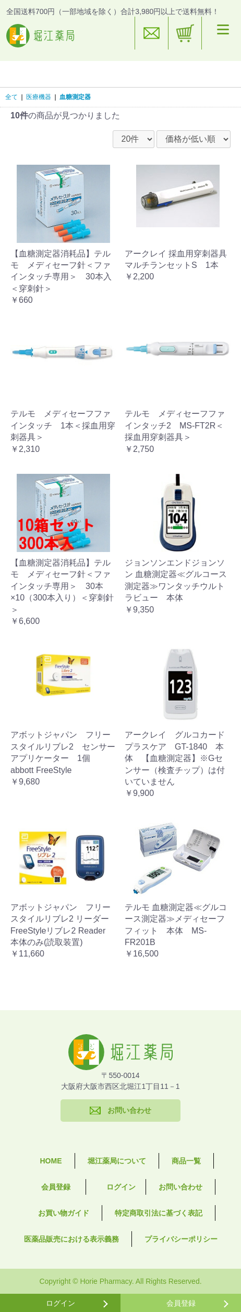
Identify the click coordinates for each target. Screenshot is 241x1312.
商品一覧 (186, 1161)
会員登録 (55, 1187)
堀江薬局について (117, 1161)
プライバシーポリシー (181, 1239)
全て (11, 97)
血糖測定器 (75, 97)
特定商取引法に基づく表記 (158, 1213)
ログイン (121, 1187)
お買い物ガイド (63, 1213)
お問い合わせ (180, 1187)
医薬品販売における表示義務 (71, 1239)
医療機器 (38, 97)
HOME (51, 1161)
